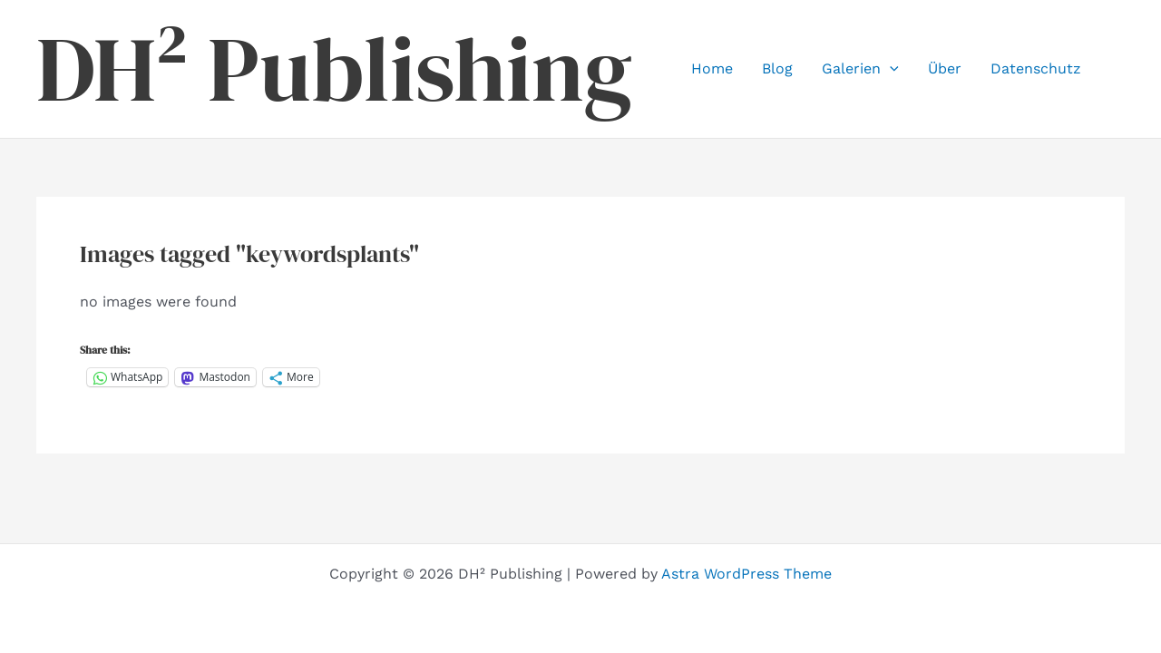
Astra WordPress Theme (746, 573)
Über (944, 68)
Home (712, 68)
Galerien (860, 69)
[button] (890, 69)
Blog (777, 68)
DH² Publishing (334, 69)
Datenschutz (1035, 68)
